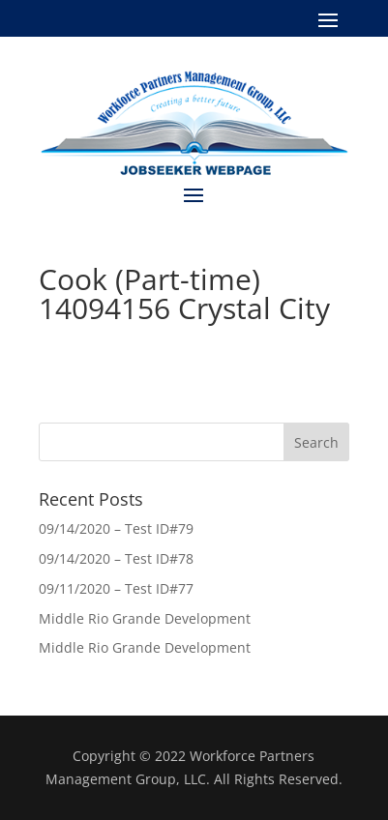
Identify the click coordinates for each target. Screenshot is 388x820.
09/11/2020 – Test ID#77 (116, 588)
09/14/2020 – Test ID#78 (116, 558)
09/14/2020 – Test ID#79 (116, 528)
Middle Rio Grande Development (145, 618)
